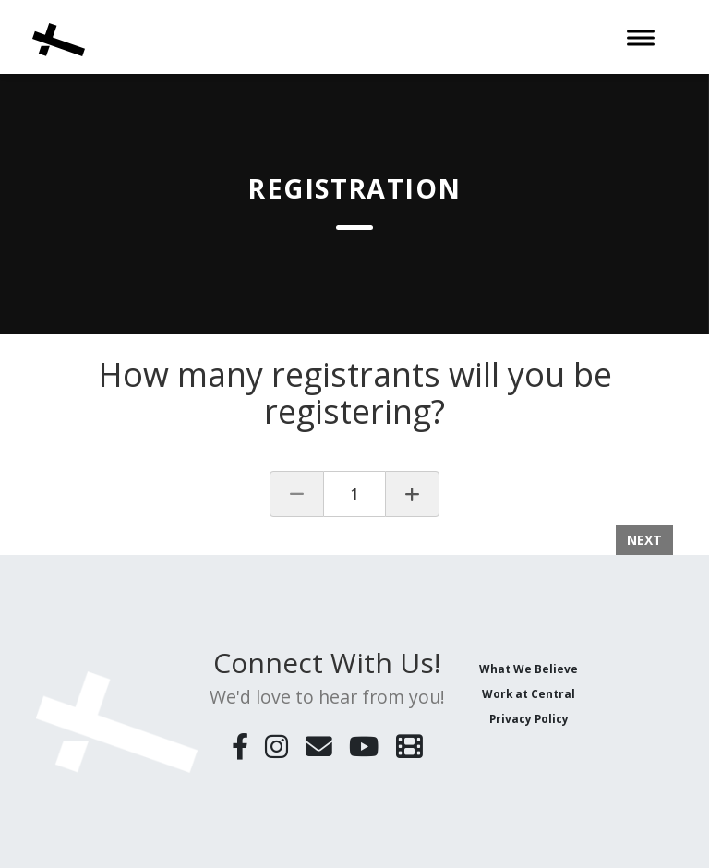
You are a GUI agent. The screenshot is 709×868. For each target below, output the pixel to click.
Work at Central (528, 693)
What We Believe (528, 668)
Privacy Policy (529, 718)
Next (644, 540)
